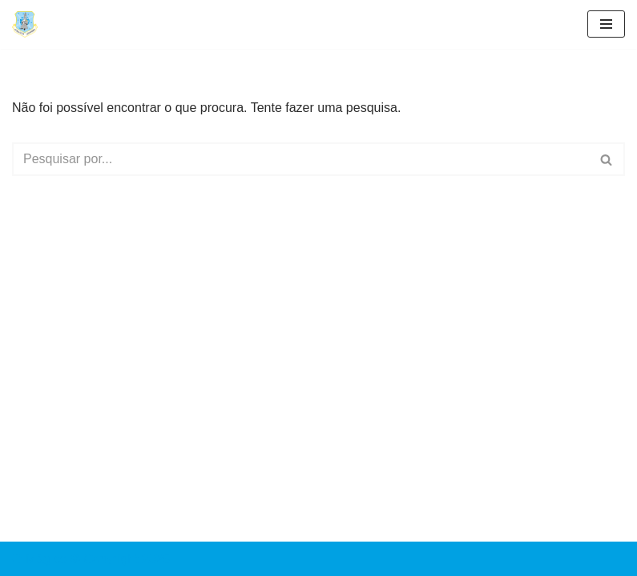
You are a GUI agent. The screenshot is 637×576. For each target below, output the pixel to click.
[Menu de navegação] (606, 24)
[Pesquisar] (300, 159)
